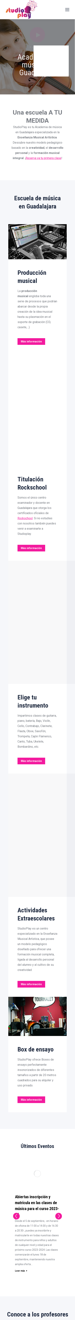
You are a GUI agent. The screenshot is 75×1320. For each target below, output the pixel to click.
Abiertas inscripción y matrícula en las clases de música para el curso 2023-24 (37, 1206)
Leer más (21, 1271)
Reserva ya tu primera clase (43, 158)
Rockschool (25, 518)
